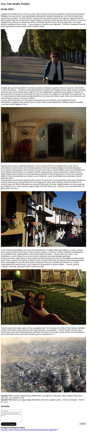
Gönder (82, 425)
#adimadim (53, 431)
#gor (6, 431)
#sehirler (45, 431)
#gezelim (23, 431)
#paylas (17, 431)
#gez (2, 431)
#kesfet (11, 431)
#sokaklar (37, 431)
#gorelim (30, 431)
